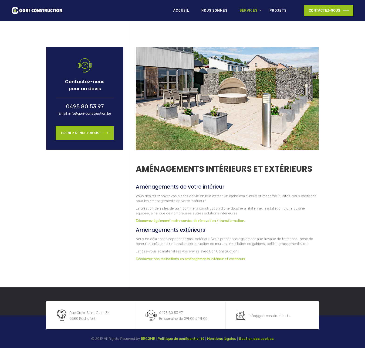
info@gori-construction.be (89, 113)
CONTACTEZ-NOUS (329, 10)
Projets (278, 11)
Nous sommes (214, 11)
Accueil (181, 11)
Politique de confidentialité (181, 339)
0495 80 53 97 (85, 106)
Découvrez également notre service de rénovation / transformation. (190, 221)
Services (248, 11)
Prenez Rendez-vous (84, 134)
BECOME (148, 339)
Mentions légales (221, 339)
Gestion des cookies (256, 339)
